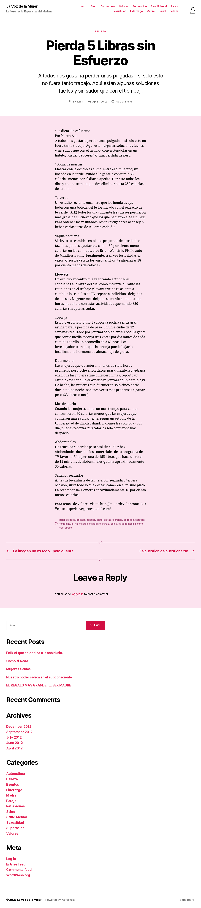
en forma (129, 519)
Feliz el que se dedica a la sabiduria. (34, 652)
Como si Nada (17, 660)
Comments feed (19, 869)
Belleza (174, 11)
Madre (151, 11)
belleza (80, 519)
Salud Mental (159, 6)
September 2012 (19, 731)
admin (80, 101)
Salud (162, 11)
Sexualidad (119, 11)
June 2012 (14, 742)
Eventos (12, 784)
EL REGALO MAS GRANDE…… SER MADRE (38, 685)
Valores (124, 6)
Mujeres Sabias (18, 668)
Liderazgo (136, 11)
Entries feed (16, 864)
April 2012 (14, 748)
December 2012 (18, 726)
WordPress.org (18, 875)
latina (74, 523)
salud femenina (127, 523)
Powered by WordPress (60, 899)
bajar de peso (67, 519)
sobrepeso (65, 527)
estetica (140, 519)
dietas (107, 519)
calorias (90, 519)
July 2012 (14, 737)
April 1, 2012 (99, 101)
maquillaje (95, 523)
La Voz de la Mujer (22, 6)
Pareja (175, 6)
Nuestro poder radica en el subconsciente (39, 677)
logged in (77, 593)
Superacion (140, 6)
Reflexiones (15, 806)
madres (83, 523)
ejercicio (117, 519)
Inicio (84, 6)
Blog (93, 6)
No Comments (124, 101)
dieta (100, 519)
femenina (64, 523)
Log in (11, 858)
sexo (140, 523)
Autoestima (107, 6)
